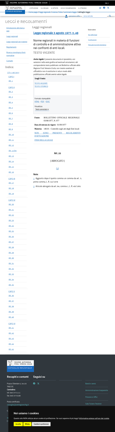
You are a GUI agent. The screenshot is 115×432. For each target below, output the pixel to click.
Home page (33, 12)
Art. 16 (11, 172)
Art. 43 (11, 338)
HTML (37, 101)
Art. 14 (11, 161)
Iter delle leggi (92, 35)
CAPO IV (11, 200)
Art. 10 (11, 134)
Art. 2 (11, 91)
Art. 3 (11, 97)
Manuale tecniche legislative (97, 45)
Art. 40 (11, 317)
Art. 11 (11, 140)
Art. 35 (11, 285)
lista (60, 12)
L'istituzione (33, 8)
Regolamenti (11, 47)
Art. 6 (11, 113)
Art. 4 (11, 102)
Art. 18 (11, 188)
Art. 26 (11, 236)
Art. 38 (11, 306)
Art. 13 (11, 156)
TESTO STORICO (41, 86)
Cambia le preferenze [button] (41, 424)
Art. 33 (11, 274)
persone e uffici (72, 16)
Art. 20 (11, 204)
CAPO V (11, 291)
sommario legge (70, 12)
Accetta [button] (18, 424)
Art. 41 (11, 328)
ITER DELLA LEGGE (43, 140)
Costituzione (92, 40)
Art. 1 (11, 81)
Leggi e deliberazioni (68, 8)
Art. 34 (11, 279)
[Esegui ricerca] (110, 16)
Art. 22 (11, 215)
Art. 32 (11, 268)
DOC (48, 101)
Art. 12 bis (13, 150)
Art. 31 (11, 263)
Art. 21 (11, 209)
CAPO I (11, 76)
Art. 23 (11, 220)
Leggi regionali (12, 36)
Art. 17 (11, 183)
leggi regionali (44, 12)
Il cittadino (82, 8)
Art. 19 (11, 193)
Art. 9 (11, 129)
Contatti (9, 61)
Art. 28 (11, 247)
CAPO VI (11, 323)
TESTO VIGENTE (41, 83)
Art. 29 (11, 252)
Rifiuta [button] (27, 424)
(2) (57, 168)
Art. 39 (11, 311)
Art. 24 (11, 226)
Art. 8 (11, 124)
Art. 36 (11, 295)
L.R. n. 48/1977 (13, 72)
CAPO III (11, 178)
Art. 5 (11, 107)
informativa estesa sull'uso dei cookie (94, 418)
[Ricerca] (94, 16)
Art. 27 (11, 242)
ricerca (54, 12)
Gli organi (44, 8)
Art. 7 (11, 118)
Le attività (54, 8)
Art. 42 (11, 333)
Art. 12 (11, 145)
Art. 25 (11, 231)
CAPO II (11, 87)
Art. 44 (11, 344)
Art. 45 (11, 349)
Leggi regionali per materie (16, 41)
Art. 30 (11, 258)
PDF (42, 101)
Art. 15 (11, 167)
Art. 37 (11, 301)
